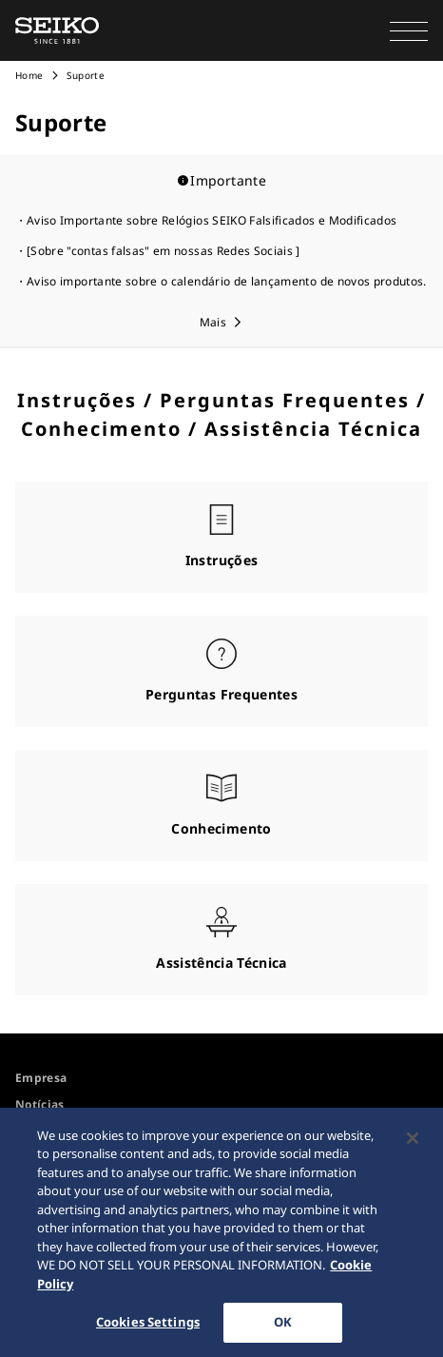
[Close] (412, 1143)
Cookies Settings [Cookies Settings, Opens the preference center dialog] (148, 1327)
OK (283, 1327)
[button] (409, 30)
